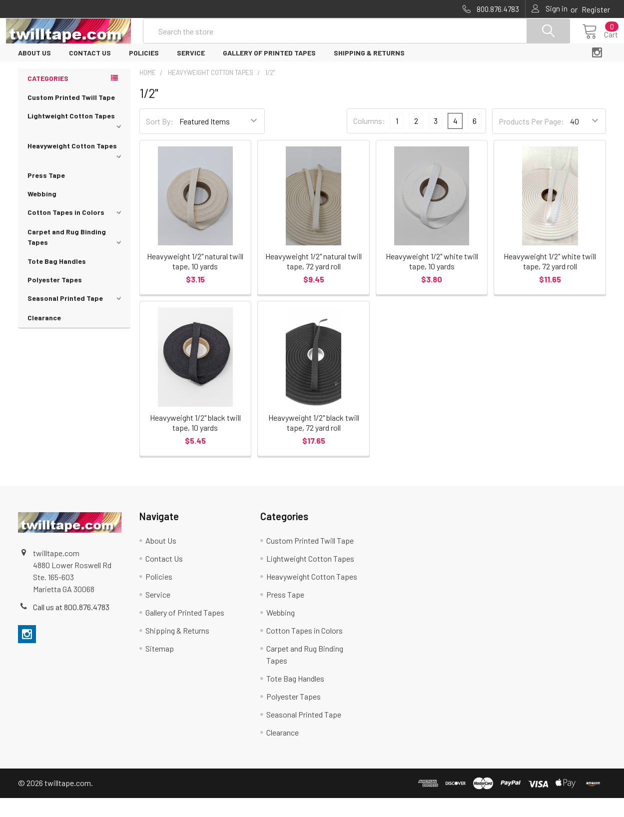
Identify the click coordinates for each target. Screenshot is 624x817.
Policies (144, 71)
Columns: (369, 139)
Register (596, 9)
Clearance (44, 336)
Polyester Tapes (54, 298)
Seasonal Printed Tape (75, 317)
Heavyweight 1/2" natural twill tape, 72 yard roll (313, 280)
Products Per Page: (531, 140)
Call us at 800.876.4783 (71, 626)
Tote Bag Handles (56, 280)
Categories (47, 97)
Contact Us (90, 71)
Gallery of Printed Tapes (269, 71)
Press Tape (46, 194)
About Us (34, 71)
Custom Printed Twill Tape (71, 116)
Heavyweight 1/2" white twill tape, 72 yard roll (550, 280)
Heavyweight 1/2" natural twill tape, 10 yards (195, 280)
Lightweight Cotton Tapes (75, 138)
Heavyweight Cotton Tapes (75, 168)
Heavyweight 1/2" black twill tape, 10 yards (195, 441)
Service (191, 71)
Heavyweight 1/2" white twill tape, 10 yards (432, 280)
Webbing (41, 212)
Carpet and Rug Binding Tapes (75, 255)
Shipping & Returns (369, 71)
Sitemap (159, 667)
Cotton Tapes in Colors (75, 231)
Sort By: (159, 140)
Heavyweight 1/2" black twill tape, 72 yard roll (313, 441)
